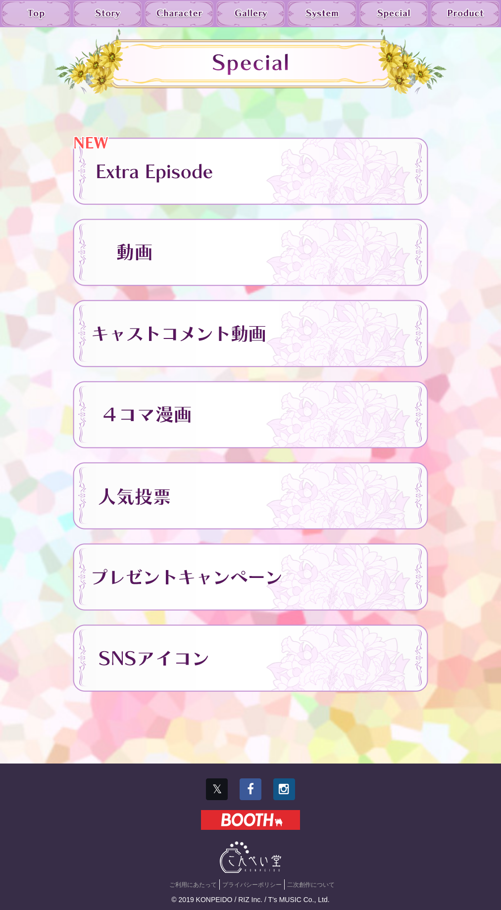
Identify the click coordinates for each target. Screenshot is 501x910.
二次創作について (311, 884)
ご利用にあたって (193, 884)
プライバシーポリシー (252, 884)
